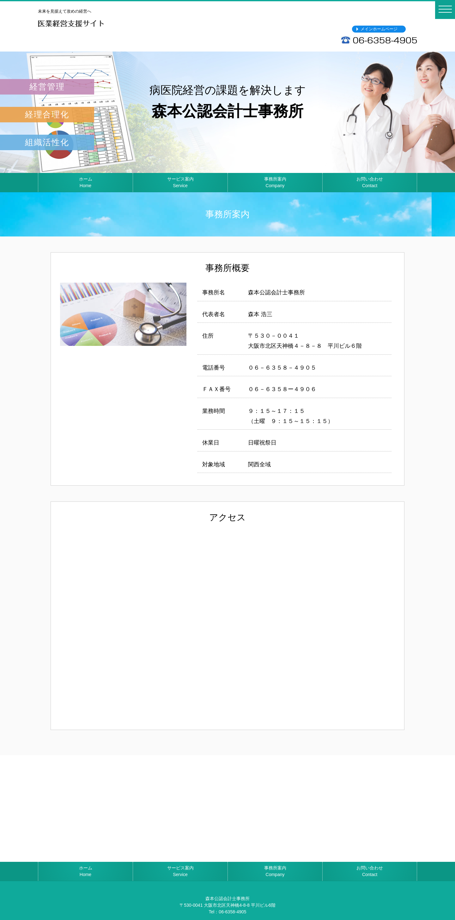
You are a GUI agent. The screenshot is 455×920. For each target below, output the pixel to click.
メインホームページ (379, 29)
